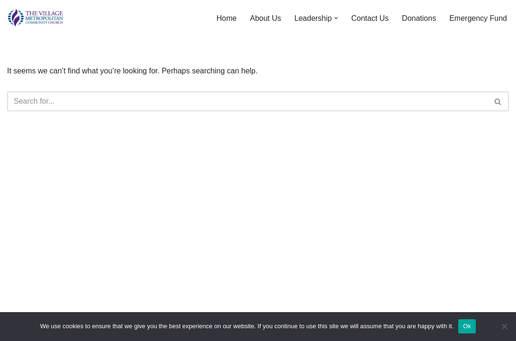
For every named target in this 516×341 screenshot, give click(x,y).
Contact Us (370, 18)
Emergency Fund (478, 18)
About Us (265, 18)
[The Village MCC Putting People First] (35, 18)
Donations (419, 18)
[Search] (247, 101)
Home (226, 18)
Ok (467, 326)
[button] (336, 18)
